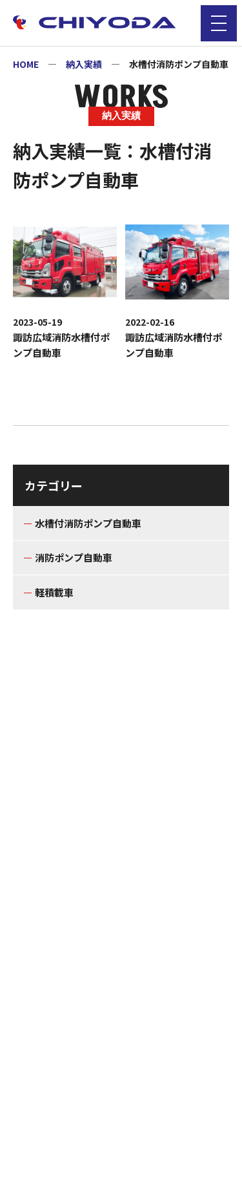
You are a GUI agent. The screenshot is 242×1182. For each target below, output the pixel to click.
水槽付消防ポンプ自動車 (88, 523)
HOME (26, 64)
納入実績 (84, 64)
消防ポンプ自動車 (73, 557)
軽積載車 (54, 592)
